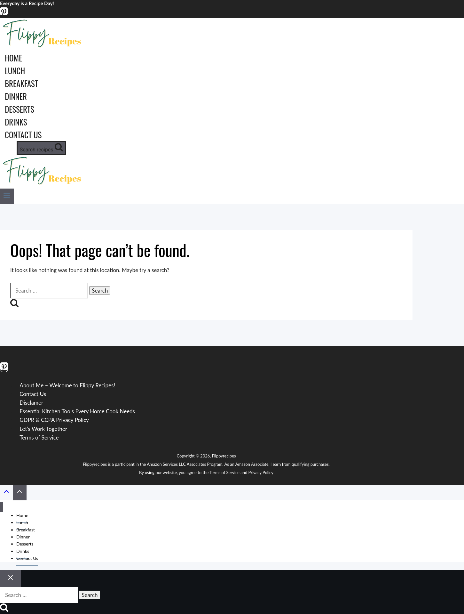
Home (13, 58)
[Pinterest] (4, 13)
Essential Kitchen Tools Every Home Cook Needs (77, 411)
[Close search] (10, 578)
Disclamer (31, 402)
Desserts (19, 109)
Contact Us (23, 135)
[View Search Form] (41, 148)
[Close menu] (1, 507)
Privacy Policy (260, 472)
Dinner (16, 96)
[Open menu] (7, 196)
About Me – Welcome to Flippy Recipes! (67, 385)
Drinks (16, 122)
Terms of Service (39, 437)
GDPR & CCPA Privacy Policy (54, 419)
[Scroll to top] (6, 492)
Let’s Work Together (43, 428)
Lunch (15, 71)
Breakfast (21, 83)
